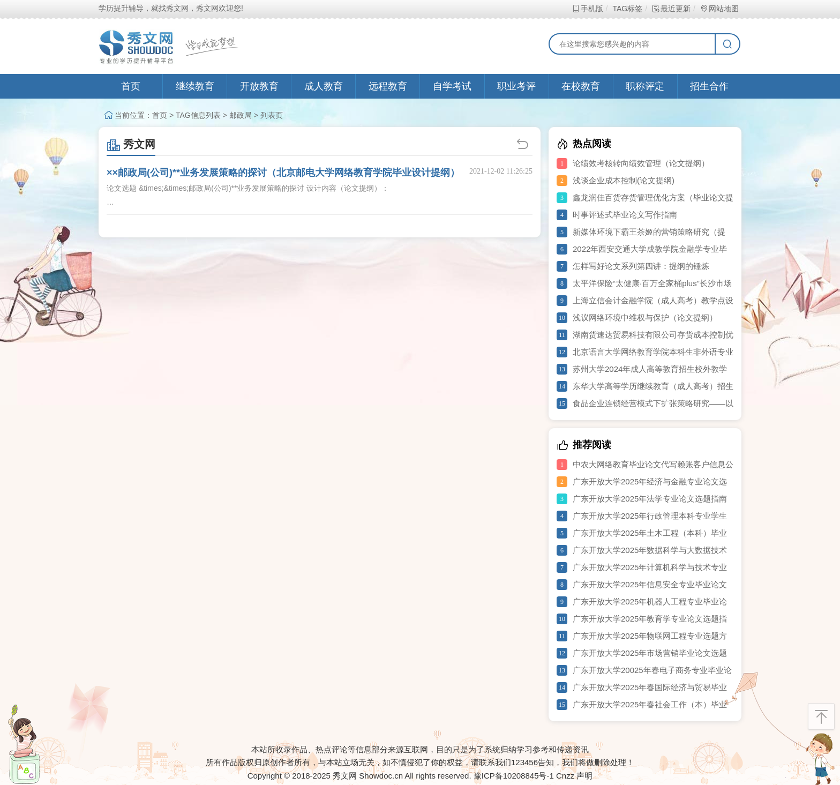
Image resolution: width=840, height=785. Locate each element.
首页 (130, 86)
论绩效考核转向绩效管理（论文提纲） (641, 163)
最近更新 (671, 8)
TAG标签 (627, 8)
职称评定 (645, 86)
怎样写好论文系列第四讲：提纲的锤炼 (641, 266)
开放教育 (259, 86)
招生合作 (709, 86)
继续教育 (195, 86)
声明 (584, 775)
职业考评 (516, 86)
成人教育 (323, 86)
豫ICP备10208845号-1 (514, 775)
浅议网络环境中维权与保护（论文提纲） (645, 317)
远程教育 (388, 86)
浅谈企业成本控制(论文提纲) (623, 180)
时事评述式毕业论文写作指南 (625, 214)
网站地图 (719, 8)
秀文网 (131, 144)
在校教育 (580, 86)
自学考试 (452, 86)
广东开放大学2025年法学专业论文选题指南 (650, 498)
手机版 (587, 8)
